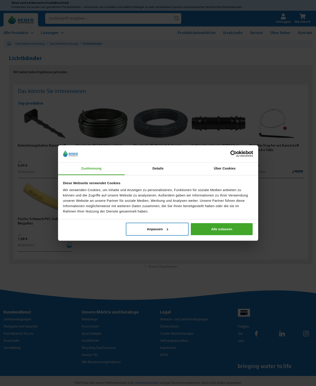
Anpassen (157, 229)
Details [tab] (158, 168)
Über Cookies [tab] (225, 168)
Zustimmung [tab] (91, 168)
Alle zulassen (221, 229)
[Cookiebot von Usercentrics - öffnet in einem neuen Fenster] (233, 153)
